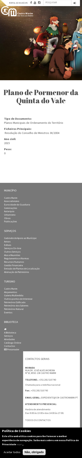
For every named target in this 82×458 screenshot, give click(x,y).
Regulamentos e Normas (16, 258)
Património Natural (14, 309)
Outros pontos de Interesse (18, 298)
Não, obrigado (34, 452)
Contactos (9, 346)
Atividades (9, 339)
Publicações (10, 221)
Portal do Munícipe (18, 3)
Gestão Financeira (13, 265)
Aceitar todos (12, 452)
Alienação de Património (16, 272)
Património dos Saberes (16, 305)
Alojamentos (10, 292)
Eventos (8, 312)
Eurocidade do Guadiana (17, 204)
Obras (7, 218)
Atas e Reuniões (12, 255)
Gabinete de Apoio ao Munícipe (20, 238)
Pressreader (11, 349)
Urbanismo (10, 214)
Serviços (8, 335)
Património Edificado (15, 302)
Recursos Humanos (14, 261)
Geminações (10, 208)
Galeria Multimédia (13, 295)
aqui (19, 444)
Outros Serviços (12, 251)
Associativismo (11, 201)
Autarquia (9, 211)
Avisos (7, 241)
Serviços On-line (12, 248)
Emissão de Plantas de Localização (22, 268)
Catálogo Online (12, 342)
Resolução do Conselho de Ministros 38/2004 (32, 133)
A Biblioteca (10, 332)
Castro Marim (10, 197)
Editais (7, 245)
